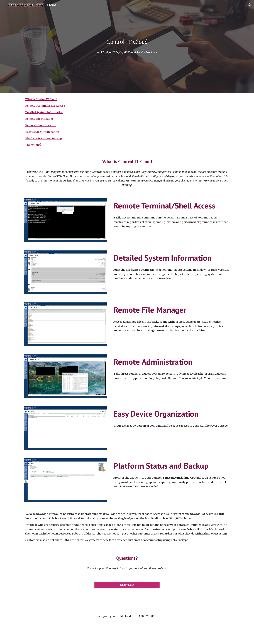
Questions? (34, 144)
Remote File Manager (39, 118)
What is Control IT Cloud (41, 99)
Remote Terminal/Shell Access (45, 105)
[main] (127, 42)
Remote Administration (40, 125)
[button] (249, 5)
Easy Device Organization (42, 131)
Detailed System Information (44, 112)
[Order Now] (126, 585)
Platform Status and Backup (43, 138)
